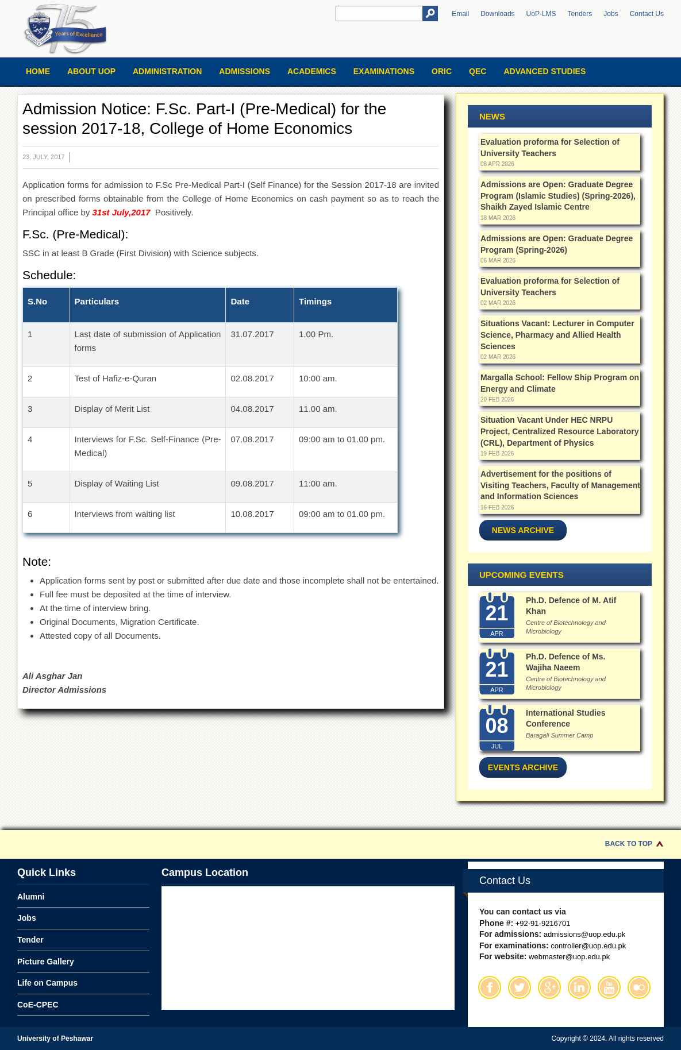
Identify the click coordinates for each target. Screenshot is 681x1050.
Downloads (497, 14)
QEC (477, 71)
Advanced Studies (544, 71)
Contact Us (647, 14)
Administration (167, 71)
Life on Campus (47, 982)
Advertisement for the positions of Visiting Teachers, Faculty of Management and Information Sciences (560, 485)
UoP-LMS (541, 14)
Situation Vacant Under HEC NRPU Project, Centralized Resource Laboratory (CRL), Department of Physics (559, 431)
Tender (30, 939)
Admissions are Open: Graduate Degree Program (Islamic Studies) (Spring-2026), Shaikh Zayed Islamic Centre (558, 195)
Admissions (244, 71)
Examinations (383, 71)
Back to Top (628, 843)
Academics (311, 71)
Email (460, 14)
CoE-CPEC (38, 1004)
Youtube (609, 987)
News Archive (523, 530)
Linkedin (579, 987)
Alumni (30, 896)
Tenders (580, 14)
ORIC (442, 71)
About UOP (91, 71)
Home (38, 71)
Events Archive (523, 767)
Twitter (519, 987)
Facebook (489, 987)
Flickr (639, 987)
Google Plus (549, 987)
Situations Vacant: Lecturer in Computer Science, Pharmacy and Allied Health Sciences (557, 334)
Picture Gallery (45, 961)
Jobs (610, 14)
